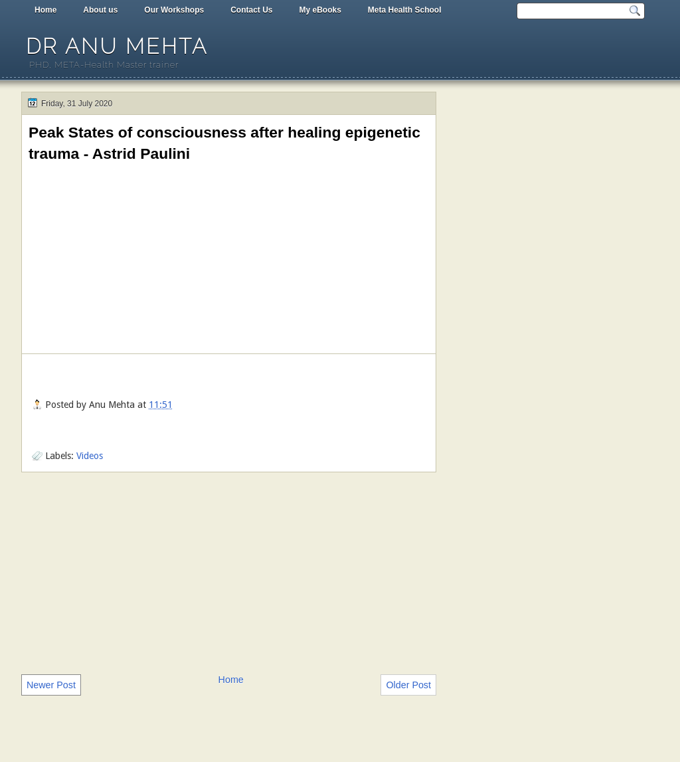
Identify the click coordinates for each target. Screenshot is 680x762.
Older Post (408, 685)
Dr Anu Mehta (117, 46)
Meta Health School (405, 10)
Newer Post (51, 685)
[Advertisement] (228, 572)
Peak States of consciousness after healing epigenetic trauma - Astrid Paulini (224, 143)
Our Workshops (174, 10)
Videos (89, 455)
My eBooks (320, 10)
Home (45, 10)
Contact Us (251, 10)
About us (100, 10)
